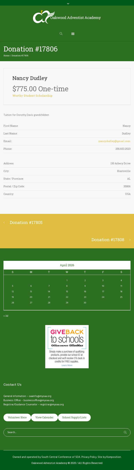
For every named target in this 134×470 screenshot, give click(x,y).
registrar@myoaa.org (52, 405)
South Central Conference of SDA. (61, 457)
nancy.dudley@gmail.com (114, 141)
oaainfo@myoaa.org (40, 396)
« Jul (5, 316)
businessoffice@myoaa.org (39, 400)
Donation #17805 (26, 222)
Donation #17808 (107, 239)
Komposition (113, 457)
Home (6, 55)
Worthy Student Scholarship (32, 95)
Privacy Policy (88, 457)
